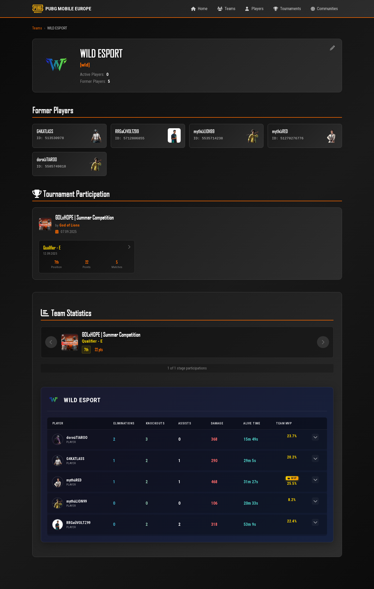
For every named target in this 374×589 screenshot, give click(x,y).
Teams (37, 28)
